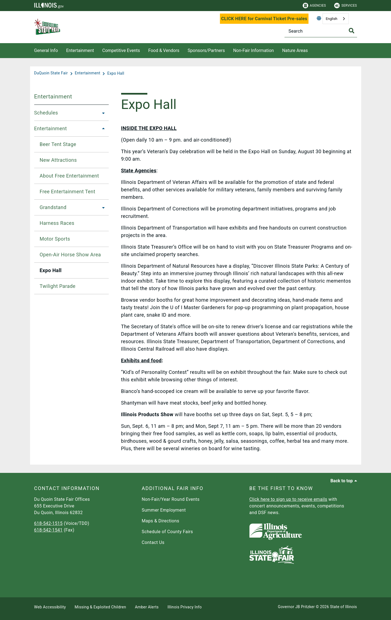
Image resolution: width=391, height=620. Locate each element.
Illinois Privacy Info (184, 607)
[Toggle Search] (351, 30)
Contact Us (153, 542)
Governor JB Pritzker (296, 607)
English (331, 19)
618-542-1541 (48, 530)
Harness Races (57, 223)
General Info (46, 50)
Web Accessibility (50, 607)
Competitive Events (121, 50)
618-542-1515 (48, 523)
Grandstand (53, 207)
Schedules (46, 113)
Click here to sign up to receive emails (288, 499)
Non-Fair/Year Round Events (171, 499)
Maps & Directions (160, 520)
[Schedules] (102, 113)
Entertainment (80, 50)
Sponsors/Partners (206, 50)
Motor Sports (55, 239)
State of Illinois (343, 607)
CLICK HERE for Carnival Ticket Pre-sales (264, 18)
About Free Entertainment (69, 176)
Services (345, 5)
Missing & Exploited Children (100, 607)
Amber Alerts (147, 607)
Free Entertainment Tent (67, 191)
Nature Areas (295, 50)
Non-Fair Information (253, 50)
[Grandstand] (102, 207)
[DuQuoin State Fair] (51, 73)
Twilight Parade (58, 286)
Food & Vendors (163, 50)
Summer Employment (164, 510)
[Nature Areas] (312, 49)
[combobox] (336, 18)
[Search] (320, 31)
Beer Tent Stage (58, 144)
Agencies (314, 5)
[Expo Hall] (115, 73)
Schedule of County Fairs (167, 531)
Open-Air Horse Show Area (70, 254)
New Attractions (58, 160)
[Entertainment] (88, 73)
